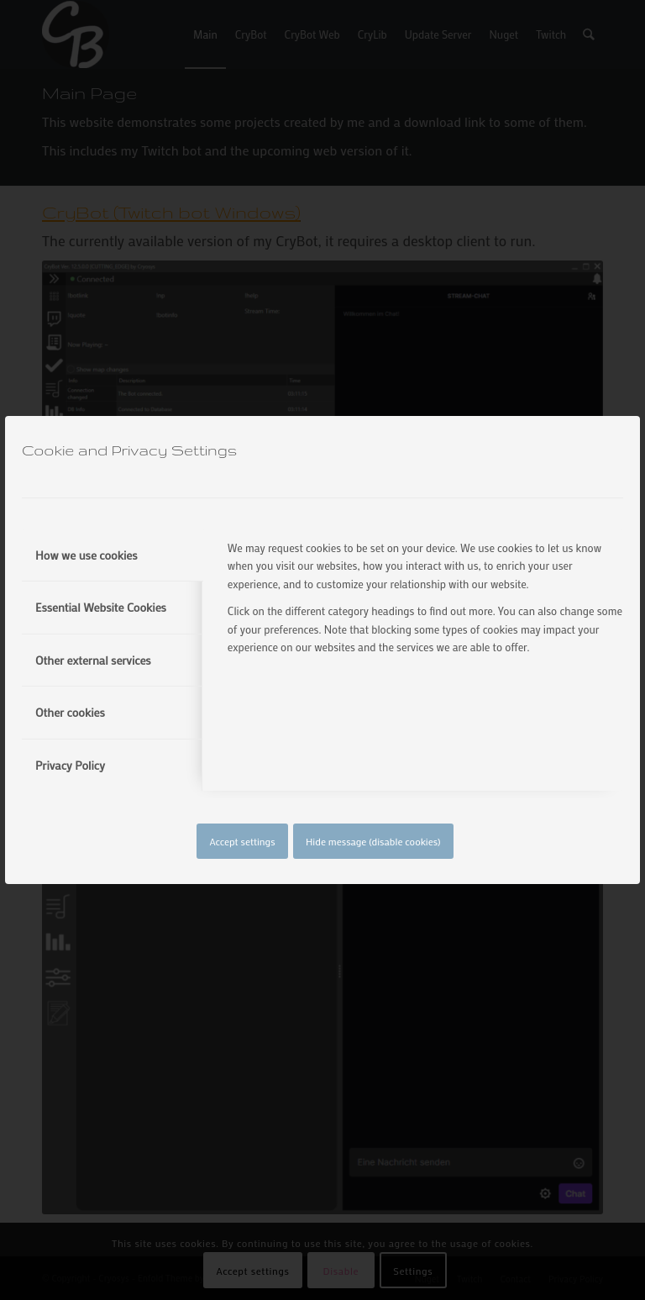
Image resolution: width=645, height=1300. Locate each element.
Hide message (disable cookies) (373, 841)
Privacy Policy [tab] (70, 765)
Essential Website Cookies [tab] (100, 607)
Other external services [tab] (93, 660)
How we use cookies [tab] (86, 555)
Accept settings (242, 841)
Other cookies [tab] (70, 712)
